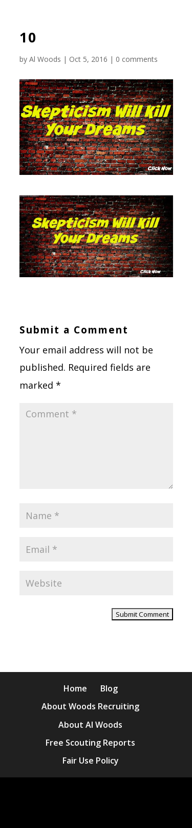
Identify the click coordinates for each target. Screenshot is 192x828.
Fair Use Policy (90, 760)
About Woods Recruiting (90, 706)
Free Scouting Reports (90, 742)
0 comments (137, 59)
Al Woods (45, 59)
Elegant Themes (120, 793)
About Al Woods (90, 724)
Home (75, 688)
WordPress (122, 811)
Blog (109, 688)
